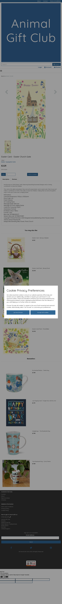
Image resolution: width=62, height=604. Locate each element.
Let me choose (18, 312)
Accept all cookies (42, 312)
